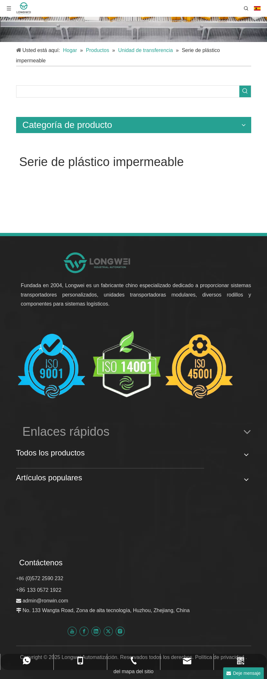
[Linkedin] (95, 631)
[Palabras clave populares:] (245, 91)
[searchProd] (127, 91)
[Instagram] (120, 631)
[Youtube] (72, 631)
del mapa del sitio (133, 671)
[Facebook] (84, 631)
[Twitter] (108, 631)
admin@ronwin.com (45, 600)
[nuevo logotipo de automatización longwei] (97, 262)
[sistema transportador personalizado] (133, 21)
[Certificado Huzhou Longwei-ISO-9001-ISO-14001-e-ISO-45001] (125, 365)
